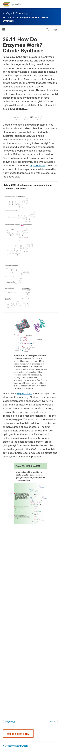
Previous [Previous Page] (8, 721)
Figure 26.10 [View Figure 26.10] (37, 165)
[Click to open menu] (3, 29)
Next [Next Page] (55, 721)
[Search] (47, 29)
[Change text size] (55, 29)
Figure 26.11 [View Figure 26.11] (24, 393)
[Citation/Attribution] (30, 746)
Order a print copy (18, 733)
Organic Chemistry (15, 13)
